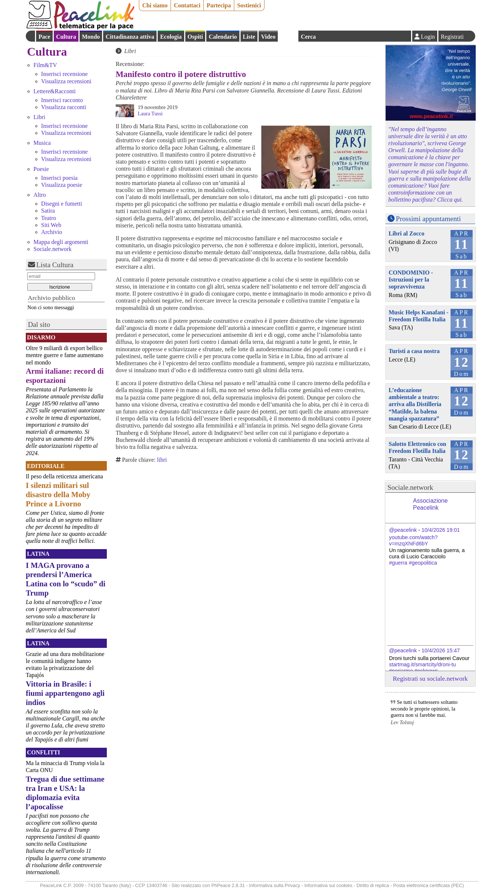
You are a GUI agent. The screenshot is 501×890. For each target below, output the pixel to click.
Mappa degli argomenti (61, 242)
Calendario (223, 37)
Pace (44, 37)
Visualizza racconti (63, 107)
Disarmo (41, 337)
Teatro (48, 218)
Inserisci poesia (59, 178)
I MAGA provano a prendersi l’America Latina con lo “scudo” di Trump (65, 579)
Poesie (41, 169)
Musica (42, 143)
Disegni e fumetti (61, 203)
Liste (249, 37)
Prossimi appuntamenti (428, 219)
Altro (40, 195)
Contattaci (187, 5)
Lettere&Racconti (55, 91)
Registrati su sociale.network (430, 678)
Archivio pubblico (51, 297)
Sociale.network (53, 249)
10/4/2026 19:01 (440, 530)
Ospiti (195, 37)
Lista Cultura (55, 265)
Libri (39, 117)
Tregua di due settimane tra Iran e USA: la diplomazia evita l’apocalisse (65, 793)
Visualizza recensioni (66, 81)
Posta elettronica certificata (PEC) (428, 885)
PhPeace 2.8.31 (228, 885)
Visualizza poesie (61, 185)
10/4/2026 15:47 (440, 650)
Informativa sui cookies (328, 885)
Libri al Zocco (406, 233)
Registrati (452, 37)
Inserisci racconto (62, 100)
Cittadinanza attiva (130, 37)
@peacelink (403, 530)
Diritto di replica (373, 885)
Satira (48, 210)
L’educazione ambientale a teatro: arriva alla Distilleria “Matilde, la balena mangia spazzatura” (415, 404)
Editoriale (45, 466)
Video (268, 37)
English (288, 36)
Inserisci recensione (64, 74)
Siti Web (51, 225)
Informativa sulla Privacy (274, 885)
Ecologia (171, 37)
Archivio (51, 232)
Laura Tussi (150, 113)
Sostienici (249, 5)
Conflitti (43, 752)
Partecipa (219, 5)
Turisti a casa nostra (414, 351)
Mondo (91, 37)
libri (162, 460)
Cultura (66, 37)
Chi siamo (155, 5)
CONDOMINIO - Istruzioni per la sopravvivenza (411, 279)
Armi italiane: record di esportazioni (65, 375)
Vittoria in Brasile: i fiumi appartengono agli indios (65, 693)
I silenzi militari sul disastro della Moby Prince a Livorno (58, 494)
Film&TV (45, 65)
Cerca (308, 37)
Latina (38, 554)
